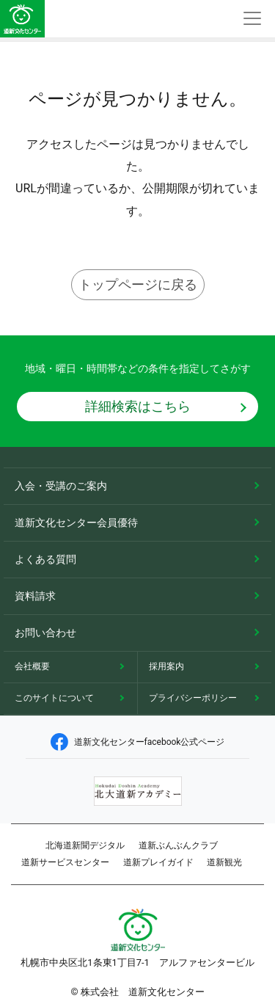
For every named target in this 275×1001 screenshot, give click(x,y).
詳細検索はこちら (138, 406)
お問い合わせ (45, 632)
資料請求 (35, 596)
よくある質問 (45, 559)
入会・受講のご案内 (61, 486)
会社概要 (32, 666)
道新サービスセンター (65, 862)
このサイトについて (54, 698)
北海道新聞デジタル (85, 845)
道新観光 (224, 862)
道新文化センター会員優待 (76, 522)
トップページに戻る (137, 284)
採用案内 (166, 666)
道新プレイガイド (158, 862)
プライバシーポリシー (193, 698)
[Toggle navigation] (252, 19)
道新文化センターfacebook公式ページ (138, 742)
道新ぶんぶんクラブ (178, 845)
